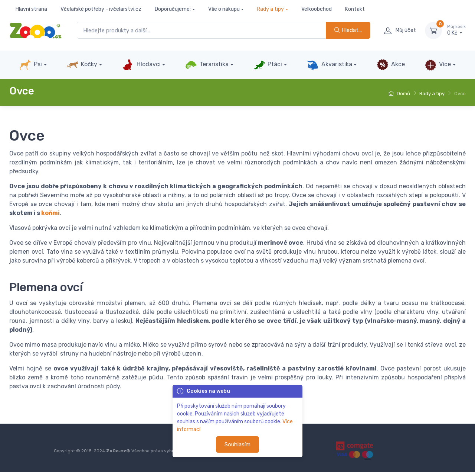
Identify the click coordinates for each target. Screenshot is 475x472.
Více (438, 65)
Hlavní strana (31, 9)
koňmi (50, 212)
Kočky (81, 65)
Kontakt (355, 9)
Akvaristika (329, 65)
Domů (399, 93)
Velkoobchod (316, 9)
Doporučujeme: (173, 9)
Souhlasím (237, 444)
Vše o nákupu (224, 9)
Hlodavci (141, 65)
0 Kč (456, 30)
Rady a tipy (270, 9)
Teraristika (207, 65)
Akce (391, 65)
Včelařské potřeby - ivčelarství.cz (100, 9)
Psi (30, 65)
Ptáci (267, 65)
